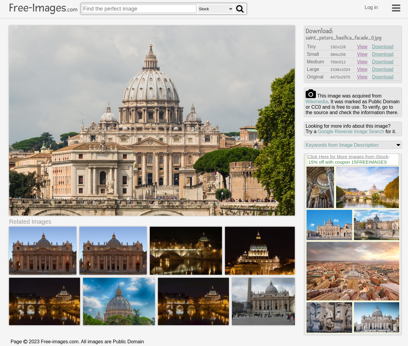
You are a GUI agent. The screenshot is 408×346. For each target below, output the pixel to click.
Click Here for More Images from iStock (347, 156)
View (362, 46)
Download (383, 46)
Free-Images (43, 8)
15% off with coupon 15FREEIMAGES (347, 162)
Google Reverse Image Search (351, 131)
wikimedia (317, 101)
